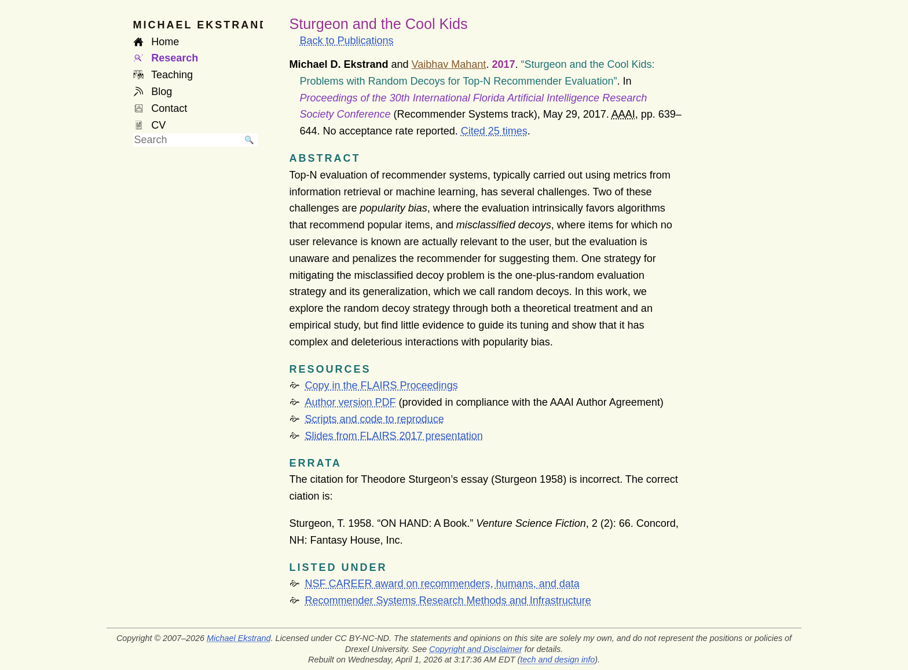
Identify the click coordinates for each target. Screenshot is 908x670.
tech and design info (557, 659)
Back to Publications (347, 40)
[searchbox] (187, 140)
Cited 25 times (494, 131)
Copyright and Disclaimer (475, 649)
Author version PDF (350, 402)
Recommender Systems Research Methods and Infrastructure (448, 600)
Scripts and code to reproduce (374, 419)
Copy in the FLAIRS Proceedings (381, 385)
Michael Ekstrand (238, 638)
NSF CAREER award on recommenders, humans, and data (442, 583)
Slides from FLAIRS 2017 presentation (394, 436)
